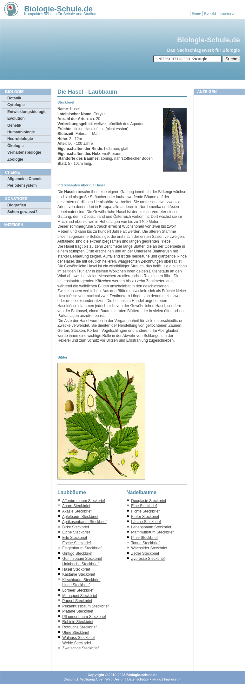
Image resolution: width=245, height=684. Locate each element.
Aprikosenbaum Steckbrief (84, 522)
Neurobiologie (20, 139)
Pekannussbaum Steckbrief (85, 606)
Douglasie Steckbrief (148, 501)
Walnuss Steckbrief (78, 637)
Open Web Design (110, 679)
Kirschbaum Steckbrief (81, 580)
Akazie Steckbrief (77, 511)
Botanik (14, 98)
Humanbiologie (21, 132)
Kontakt (210, 13)
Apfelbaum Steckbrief (80, 516)
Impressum (228, 13)
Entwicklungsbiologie (26, 112)
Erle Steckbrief (74, 537)
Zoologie (15, 159)
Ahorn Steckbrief (76, 506)
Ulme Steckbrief (75, 632)
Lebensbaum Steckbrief (151, 527)
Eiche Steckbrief (76, 532)
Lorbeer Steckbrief (77, 590)
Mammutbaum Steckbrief (152, 532)
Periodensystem (22, 185)
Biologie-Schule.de (58, 8)
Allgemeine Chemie (25, 179)
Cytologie (16, 105)
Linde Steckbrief (75, 585)
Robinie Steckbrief (77, 622)
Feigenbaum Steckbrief (81, 548)
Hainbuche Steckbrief (80, 564)
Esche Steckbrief (76, 543)
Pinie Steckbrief (144, 537)
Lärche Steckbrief (146, 522)
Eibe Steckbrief (144, 506)
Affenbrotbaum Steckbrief (83, 501)
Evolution (16, 118)
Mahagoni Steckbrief (79, 595)
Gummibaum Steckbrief (82, 558)
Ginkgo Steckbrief (77, 553)
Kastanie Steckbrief (78, 574)
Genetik (14, 125)
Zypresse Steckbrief (148, 558)
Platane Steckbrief (77, 611)
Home (196, 13)
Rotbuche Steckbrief (79, 627)
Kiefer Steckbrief (145, 516)
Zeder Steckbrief (145, 553)
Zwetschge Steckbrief (80, 648)
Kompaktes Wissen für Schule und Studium (60, 14)
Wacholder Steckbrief (149, 548)
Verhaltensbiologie (24, 152)
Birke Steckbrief (75, 527)
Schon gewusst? (22, 212)
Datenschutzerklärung (144, 679)
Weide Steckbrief (76, 643)
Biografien (16, 205)
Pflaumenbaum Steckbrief (84, 616)
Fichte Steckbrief (145, 511)
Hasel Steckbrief (76, 569)
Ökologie (15, 146)
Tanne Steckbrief (145, 543)
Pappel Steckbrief (77, 601)
